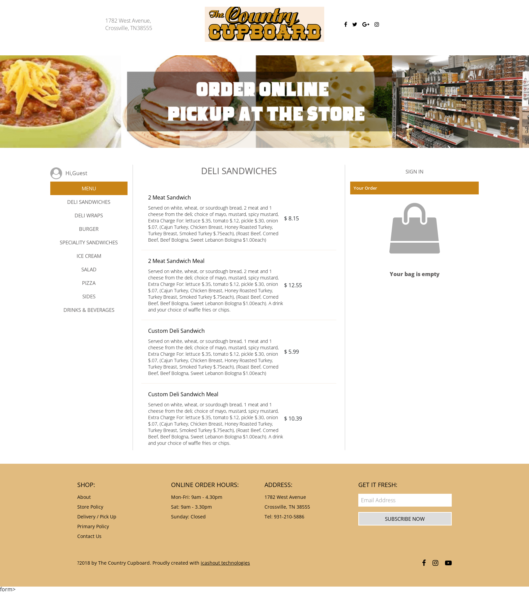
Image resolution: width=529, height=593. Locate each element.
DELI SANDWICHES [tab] (88, 201)
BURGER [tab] (89, 228)
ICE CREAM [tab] (89, 255)
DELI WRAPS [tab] (89, 215)
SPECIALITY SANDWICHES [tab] (89, 242)
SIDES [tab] (88, 296)
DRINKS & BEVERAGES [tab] (88, 309)
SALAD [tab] (88, 269)
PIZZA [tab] (88, 282)
